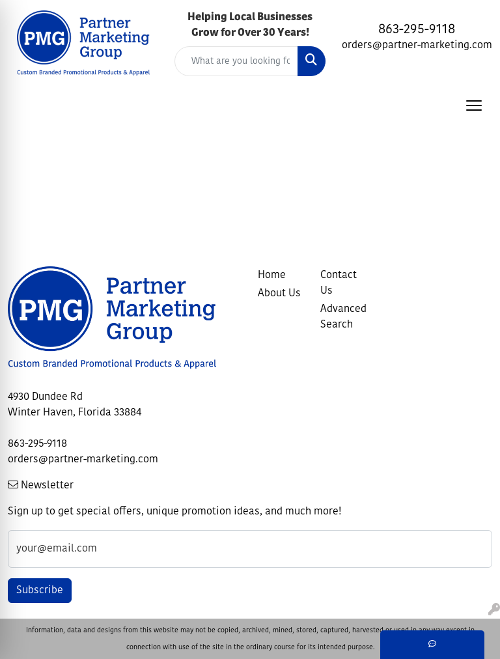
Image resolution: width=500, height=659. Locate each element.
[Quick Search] (236, 61)
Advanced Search (343, 317)
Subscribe (39, 590)
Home (272, 275)
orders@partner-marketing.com (417, 45)
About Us (279, 293)
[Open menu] (474, 105)
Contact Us (338, 283)
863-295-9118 (416, 29)
